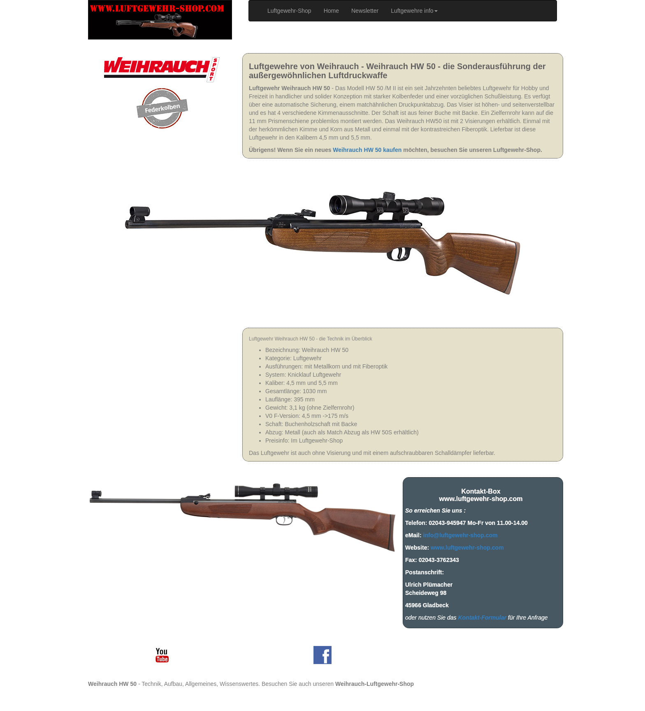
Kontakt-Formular (482, 617)
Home (331, 10)
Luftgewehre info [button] (414, 10)
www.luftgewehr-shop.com (467, 547)
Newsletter (364, 10)
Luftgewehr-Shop (292, 10)
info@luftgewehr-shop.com (460, 535)
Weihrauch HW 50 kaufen (367, 150)
